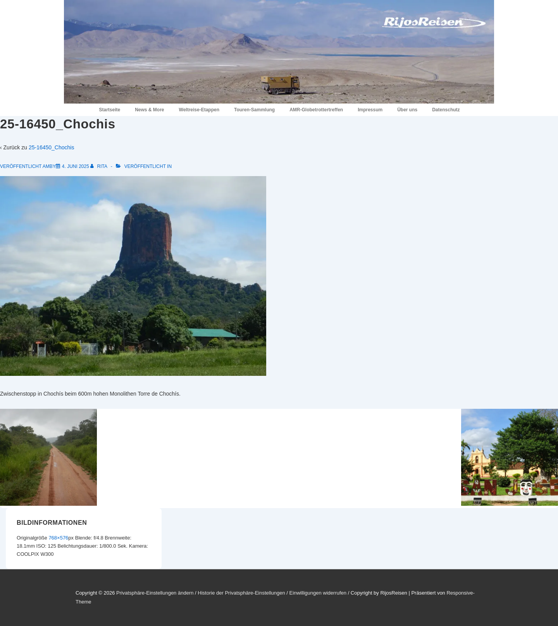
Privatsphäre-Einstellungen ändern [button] (154, 593)
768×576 (58, 538)
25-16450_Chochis (51, 147)
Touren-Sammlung (254, 109)
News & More (149, 109)
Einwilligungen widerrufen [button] (317, 593)
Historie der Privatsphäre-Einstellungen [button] (241, 593)
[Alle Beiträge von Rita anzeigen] (99, 166)
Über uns (407, 109)
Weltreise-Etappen (199, 109)
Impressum (370, 109)
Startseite (109, 109)
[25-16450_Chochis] (75, 166)
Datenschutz (446, 109)
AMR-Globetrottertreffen (316, 109)
